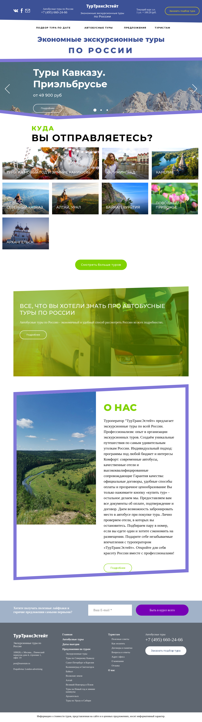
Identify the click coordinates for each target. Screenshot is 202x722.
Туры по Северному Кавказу (80, 660)
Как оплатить (118, 645)
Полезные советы (120, 641)
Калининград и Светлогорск (80, 668)
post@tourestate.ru (21, 665)
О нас (111, 671)
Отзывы (116, 667)
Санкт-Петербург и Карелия (80, 664)
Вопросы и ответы (121, 654)
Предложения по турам (76, 650)
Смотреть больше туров (101, 265)
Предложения (135, 27)
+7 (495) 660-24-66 (54, 12)
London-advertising (33, 671)
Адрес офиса (118, 658)
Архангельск (72, 698)
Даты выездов (70, 645)
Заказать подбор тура (182, 10)
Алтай (69, 682)
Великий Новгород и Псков (79, 686)
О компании (118, 663)
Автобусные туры (98, 27)
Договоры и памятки (122, 649)
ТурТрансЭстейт (102, 6)
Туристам (162, 27)
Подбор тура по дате (53, 27)
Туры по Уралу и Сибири (78, 702)
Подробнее (48, 107)
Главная (67, 636)
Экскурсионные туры (76, 655)
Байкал (69, 673)
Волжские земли (74, 677)
